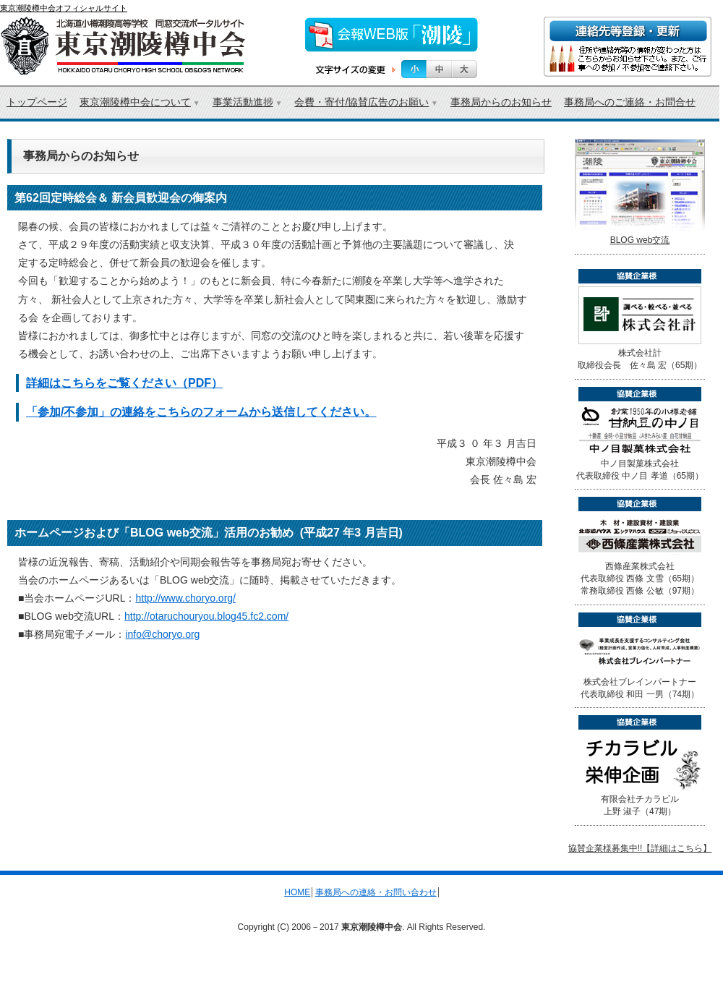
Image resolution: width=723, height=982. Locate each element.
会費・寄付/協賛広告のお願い (361, 102)
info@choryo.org (162, 634)
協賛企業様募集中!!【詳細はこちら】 (640, 848)
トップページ (37, 102)
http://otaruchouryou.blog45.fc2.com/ (206, 616)
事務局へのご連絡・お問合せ (630, 102)
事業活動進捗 (243, 102)
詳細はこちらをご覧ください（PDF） (124, 383)
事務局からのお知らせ (501, 102)
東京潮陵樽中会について (135, 102)
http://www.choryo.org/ (185, 598)
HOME (297, 892)
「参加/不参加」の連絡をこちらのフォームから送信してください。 (201, 412)
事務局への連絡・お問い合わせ (376, 892)
